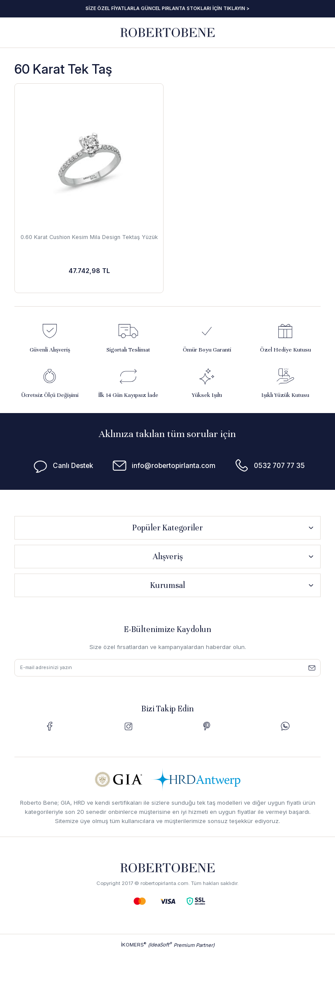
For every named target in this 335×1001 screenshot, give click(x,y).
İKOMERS (133, 945)
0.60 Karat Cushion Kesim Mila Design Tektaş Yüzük (89, 240)
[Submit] (312, 668)
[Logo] (167, 31)
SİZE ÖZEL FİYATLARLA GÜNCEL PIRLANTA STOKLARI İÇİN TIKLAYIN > (167, 8)
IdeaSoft (161, 945)
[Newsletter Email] (167, 668)
